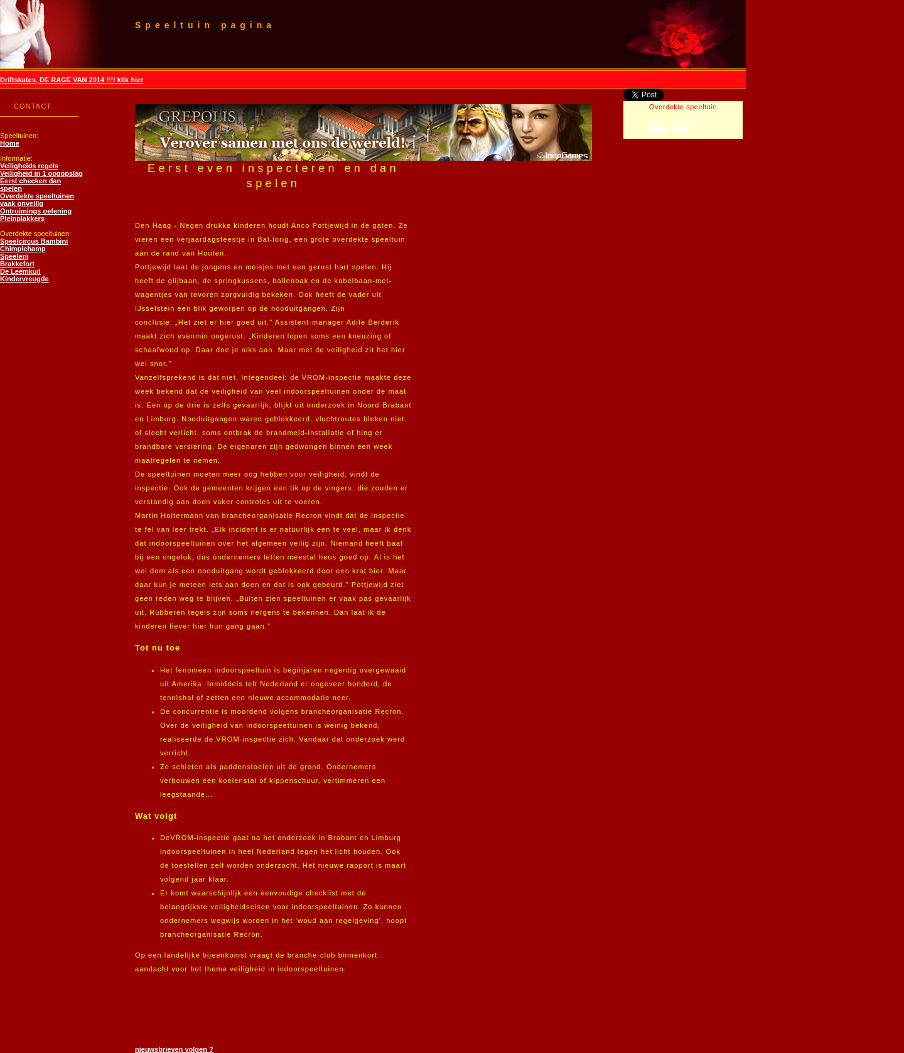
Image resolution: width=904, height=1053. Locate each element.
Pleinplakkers (22, 218)
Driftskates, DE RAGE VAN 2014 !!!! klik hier (71, 80)
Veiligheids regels (29, 166)
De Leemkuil (20, 271)
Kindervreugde (24, 279)
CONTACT (32, 106)
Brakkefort (17, 263)
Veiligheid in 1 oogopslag (41, 173)
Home (9, 143)
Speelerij (14, 256)
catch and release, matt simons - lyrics (679, 125)
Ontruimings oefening (36, 211)
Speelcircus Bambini (34, 241)
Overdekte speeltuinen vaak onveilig (37, 199)
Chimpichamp (23, 248)
